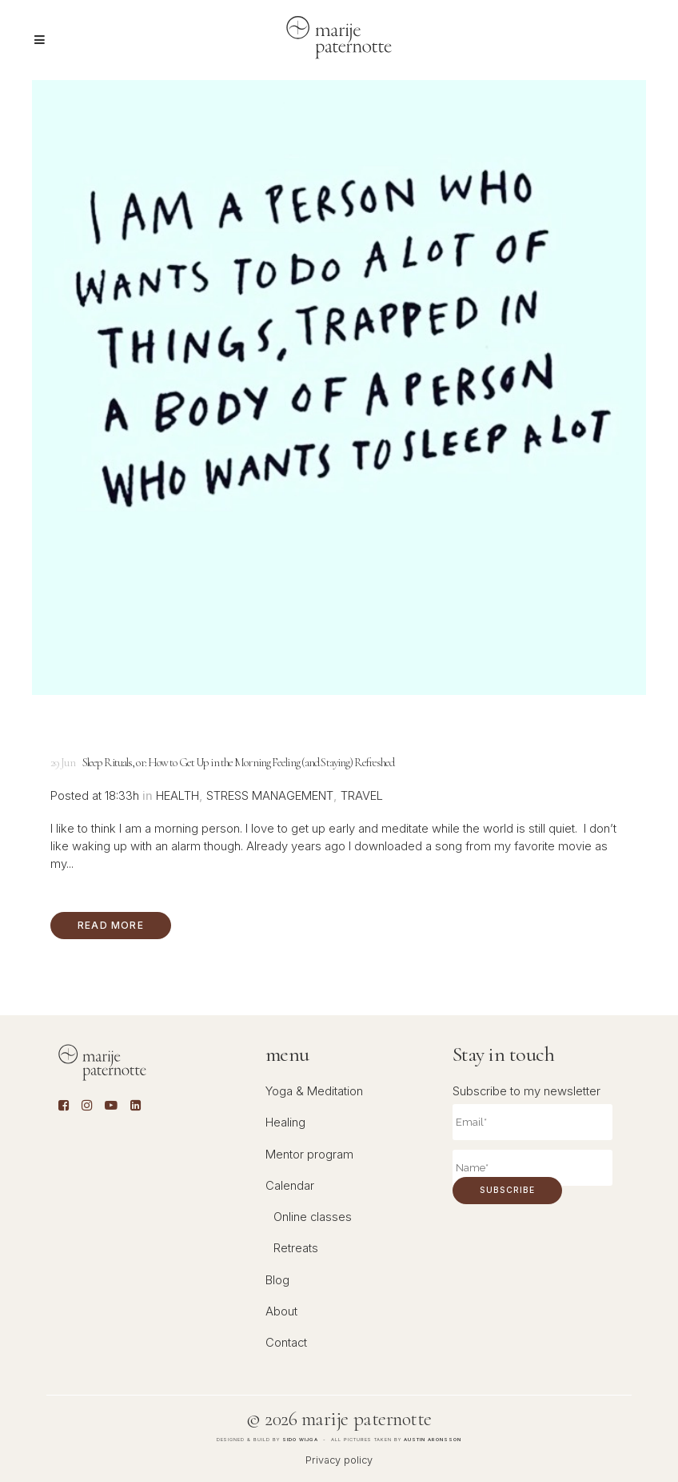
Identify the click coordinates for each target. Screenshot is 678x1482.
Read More (111, 925)
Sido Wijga (300, 1439)
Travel (362, 796)
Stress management (269, 796)
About (281, 1311)
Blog (277, 1280)
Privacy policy (339, 1460)
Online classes (312, 1217)
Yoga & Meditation (314, 1091)
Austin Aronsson (432, 1439)
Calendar (289, 1186)
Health (177, 796)
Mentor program (309, 1154)
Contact (286, 1342)
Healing (285, 1122)
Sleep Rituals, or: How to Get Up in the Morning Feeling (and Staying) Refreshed (238, 762)
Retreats (295, 1248)
